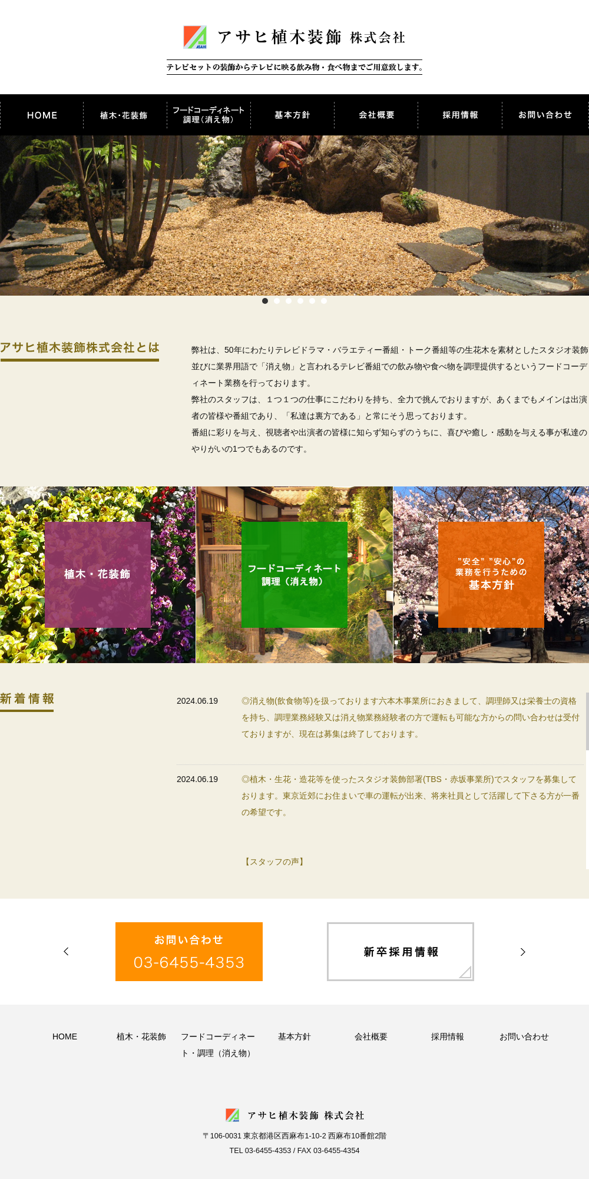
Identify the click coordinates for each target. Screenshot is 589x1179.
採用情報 (460, 114)
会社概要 (376, 114)
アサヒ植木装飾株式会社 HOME (42, 114)
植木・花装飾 (125, 114)
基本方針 (293, 114)
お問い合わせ (545, 114)
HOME (64, 1036)
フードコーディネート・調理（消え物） (209, 114)
